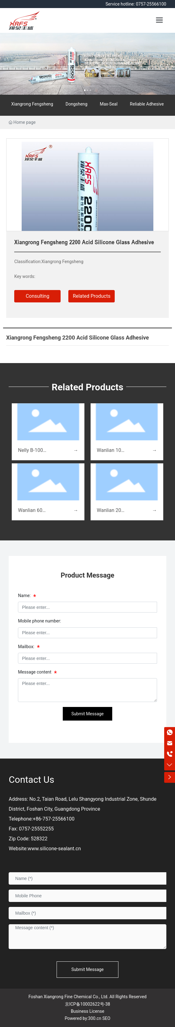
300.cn (94, 1018)
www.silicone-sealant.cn (54, 849)
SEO (106, 1018)
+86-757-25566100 (54, 819)
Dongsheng (77, 104)
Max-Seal (108, 104)
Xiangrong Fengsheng (32, 104)
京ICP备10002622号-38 (87, 1004)
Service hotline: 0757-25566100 (135, 4)
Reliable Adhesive (147, 104)
